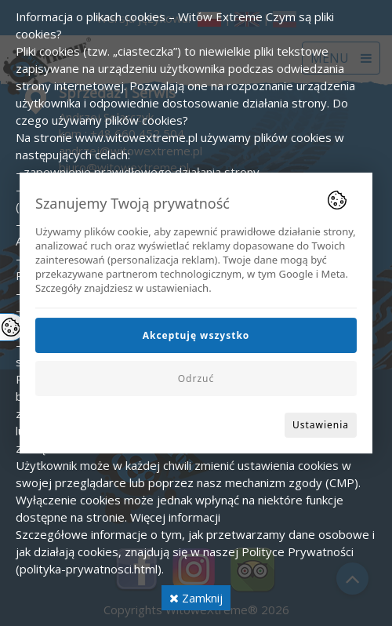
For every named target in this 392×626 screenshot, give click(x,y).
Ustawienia (320, 424)
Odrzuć (196, 378)
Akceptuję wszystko (196, 335)
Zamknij (196, 598)
